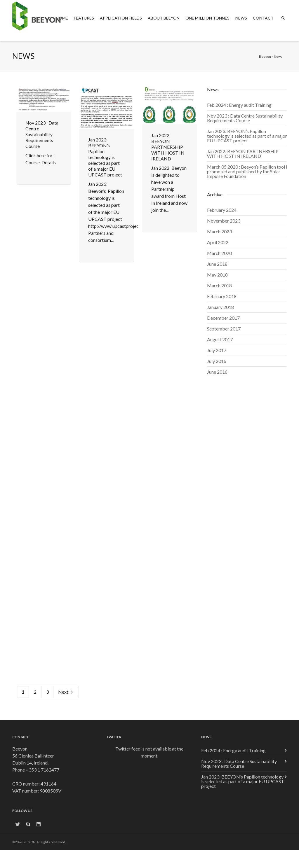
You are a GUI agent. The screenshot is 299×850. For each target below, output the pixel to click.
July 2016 (216, 361)
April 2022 (217, 242)
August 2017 (220, 339)
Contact (263, 17)
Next (66, 692)
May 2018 (217, 274)
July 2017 (216, 350)
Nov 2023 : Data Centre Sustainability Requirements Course (41, 134)
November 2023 (223, 220)
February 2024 (222, 210)
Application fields (121, 17)
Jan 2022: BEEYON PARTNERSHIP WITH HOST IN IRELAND (168, 146)
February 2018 (222, 296)
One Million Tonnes (207, 17)
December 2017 (223, 318)
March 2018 (219, 285)
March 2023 (219, 231)
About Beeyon (164, 17)
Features (84, 17)
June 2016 (217, 372)
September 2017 (224, 328)
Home (62, 17)
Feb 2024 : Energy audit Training (239, 105)
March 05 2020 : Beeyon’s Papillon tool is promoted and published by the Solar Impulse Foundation (248, 171)
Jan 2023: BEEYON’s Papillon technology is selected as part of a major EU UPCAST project (105, 157)
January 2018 (220, 307)
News (241, 17)
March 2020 (219, 253)
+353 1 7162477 (42, 769)
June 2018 (217, 264)
